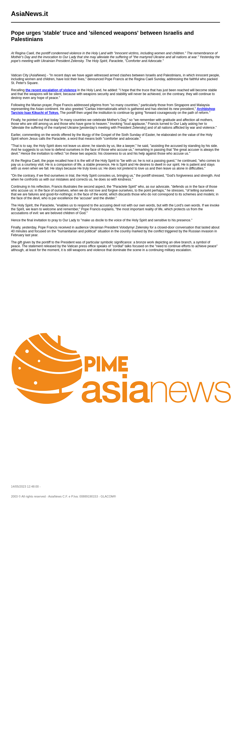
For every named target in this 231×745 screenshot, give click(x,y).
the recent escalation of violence (51, 90)
